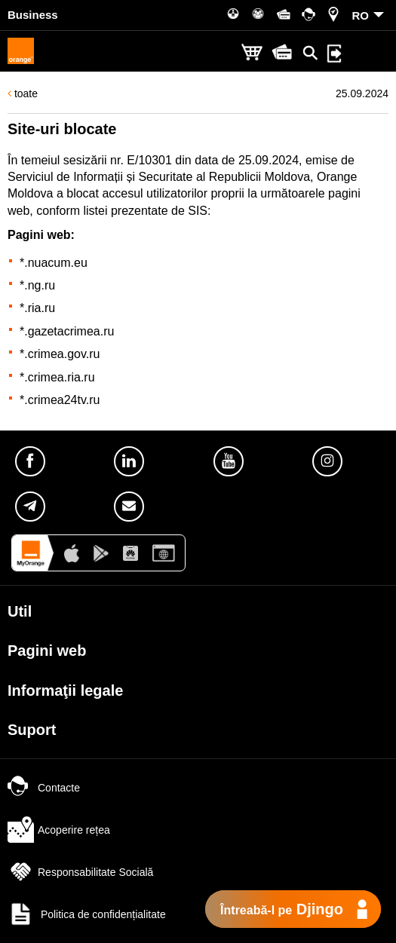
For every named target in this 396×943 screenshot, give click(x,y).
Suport (32, 729)
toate (23, 93)
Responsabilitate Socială (80, 872)
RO (361, 15)
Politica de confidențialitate (87, 914)
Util (20, 611)
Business (33, 14)
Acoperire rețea (59, 830)
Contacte (44, 788)
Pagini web (47, 650)
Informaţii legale (65, 690)
